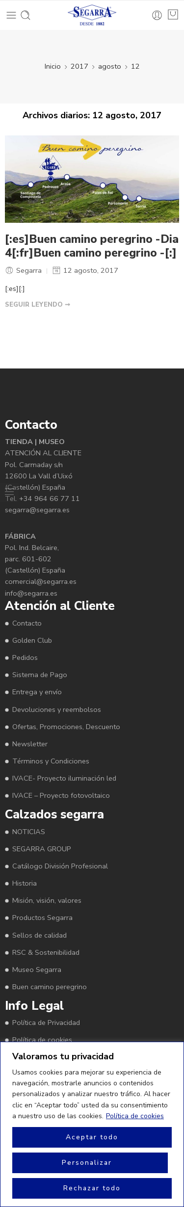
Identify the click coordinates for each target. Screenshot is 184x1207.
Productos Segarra (42, 917)
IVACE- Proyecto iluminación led (64, 778)
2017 (79, 66)
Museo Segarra (36, 969)
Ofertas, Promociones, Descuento (66, 727)
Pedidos (25, 657)
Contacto (27, 623)
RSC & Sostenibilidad (45, 952)
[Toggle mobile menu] (11, 15)
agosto (109, 66)
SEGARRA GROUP (41, 849)
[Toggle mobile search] (25, 15)
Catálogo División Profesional (60, 866)
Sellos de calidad (39, 935)
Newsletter (30, 744)
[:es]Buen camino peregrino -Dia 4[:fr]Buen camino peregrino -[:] (92, 246)
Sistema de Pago (39, 675)
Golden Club (32, 640)
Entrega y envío (37, 692)
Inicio (53, 66)
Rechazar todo (92, 1188)
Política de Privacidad (46, 1022)
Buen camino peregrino (49, 987)
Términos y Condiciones (50, 761)
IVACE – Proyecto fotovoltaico (61, 795)
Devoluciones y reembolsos (56, 709)
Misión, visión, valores (46, 900)
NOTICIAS (28, 832)
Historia (24, 883)
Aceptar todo (92, 1137)
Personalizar (87, 1162)
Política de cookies (135, 1116)
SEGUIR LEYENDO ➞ (37, 304)
